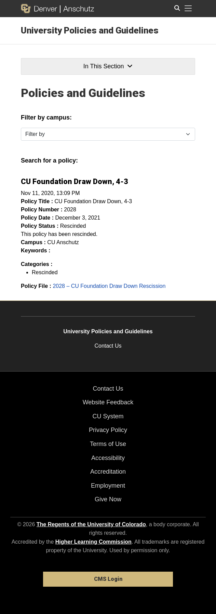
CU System (107, 416)
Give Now (108, 499)
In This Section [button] (108, 66)
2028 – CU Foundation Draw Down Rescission (109, 286)
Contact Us (107, 346)
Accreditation (108, 471)
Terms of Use (108, 444)
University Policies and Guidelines (90, 30)
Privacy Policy (108, 430)
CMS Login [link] (108, 579)
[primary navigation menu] (188, 8)
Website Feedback (108, 402)
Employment (108, 485)
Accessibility (108, 458)
